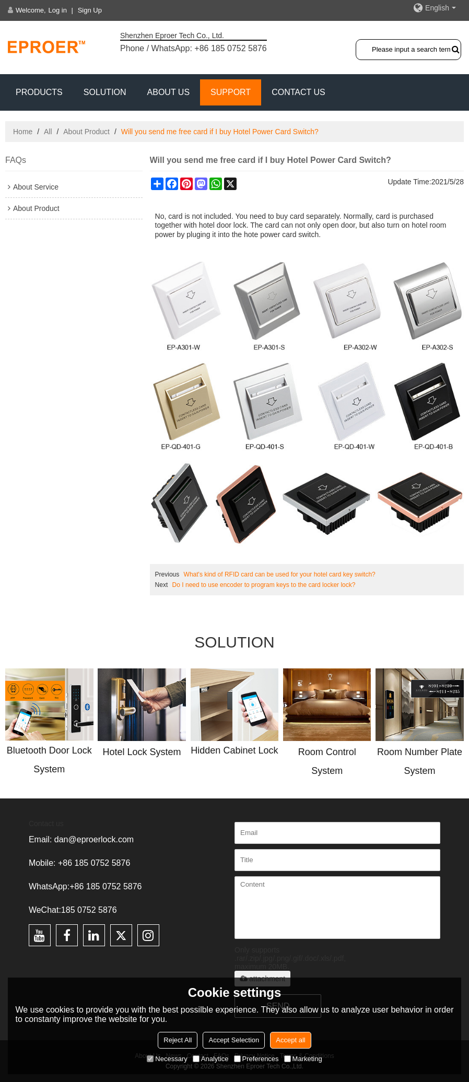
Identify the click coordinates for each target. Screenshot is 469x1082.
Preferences (256, 1059)
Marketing (303, 1059)
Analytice (211, 1059)
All (48, 131)
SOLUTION (105, 92)
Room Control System (327, 761)
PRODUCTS (39, 92)
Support (230, 92)
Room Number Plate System (419, 761)
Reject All (177, 1040)
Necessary (167, 1059)
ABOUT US (168, 92)
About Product (86, 131)
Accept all (290, 1040)
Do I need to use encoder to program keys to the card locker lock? (264, 585)
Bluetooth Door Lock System (49, 759)
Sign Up (90, 10)
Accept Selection (233, 1040)
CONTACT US (298, 92)
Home (22, 131)
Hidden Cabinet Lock (234, 750)
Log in (58, 10)
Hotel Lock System (142, 752)
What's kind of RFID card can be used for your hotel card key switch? (280, 574)
